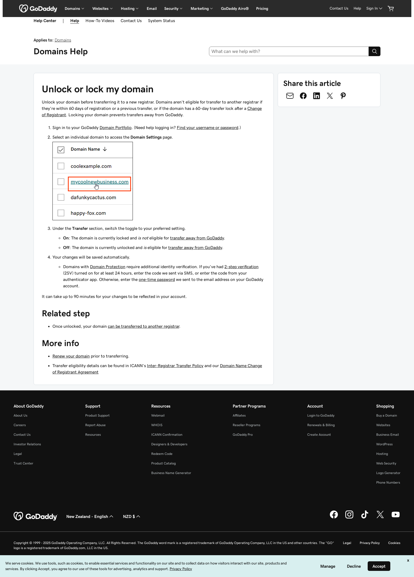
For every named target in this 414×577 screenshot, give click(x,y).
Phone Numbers (388, 482)
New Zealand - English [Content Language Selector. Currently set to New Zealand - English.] (90, 516)
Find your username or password (207, 127)
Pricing (262, 8)
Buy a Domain (386, 415)
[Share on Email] (290, 95)
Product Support (97, 415)
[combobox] (288, 51)
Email (152, 8)
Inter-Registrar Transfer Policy (175, 365)
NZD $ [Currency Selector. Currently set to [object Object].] (132, 516)
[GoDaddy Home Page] (36, 516)
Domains (63, 40)
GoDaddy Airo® (235, 8)
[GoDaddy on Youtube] (395, 518)
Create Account (319, 434)
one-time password (157, 279)
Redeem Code (162, 453)
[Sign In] (375, 8)
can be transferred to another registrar (143, 326)
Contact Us (339, 8)
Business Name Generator (171, 473)
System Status (161, 20)
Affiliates (239, 415)
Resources (93, 434)
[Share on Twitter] (330, 95)
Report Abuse (95, 425)
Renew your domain (71, 356)
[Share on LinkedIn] (316, 95)
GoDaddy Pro (243, 434)
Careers (20, 425)
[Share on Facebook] (303, 95)
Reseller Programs (246, 425)
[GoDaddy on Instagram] (349, 518)
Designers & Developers (169, 444)
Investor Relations (27, 444)
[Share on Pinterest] (343, 95)
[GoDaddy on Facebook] (334, 518)
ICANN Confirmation (166, 434)
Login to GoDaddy (320, 415)
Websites (383, 425)
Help (357, 8)
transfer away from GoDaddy (197, 238)
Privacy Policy (370, 543)
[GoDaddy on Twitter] (380, 518)
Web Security (386, 463)
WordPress (384, 444)
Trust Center (23, 463)
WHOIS (156, 425)
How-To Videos (99, 20)
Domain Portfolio (116, 127)
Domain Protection (107, 266)
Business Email (387, 434)
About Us (20, 415)
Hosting (382, 453)
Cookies (394, 543)
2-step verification (241, 266)
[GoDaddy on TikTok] (365, 518)
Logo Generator (388, 473)
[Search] (374, 51)
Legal (18, 453)
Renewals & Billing (321, 425)
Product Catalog (163, 463)
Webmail (158, 415)
